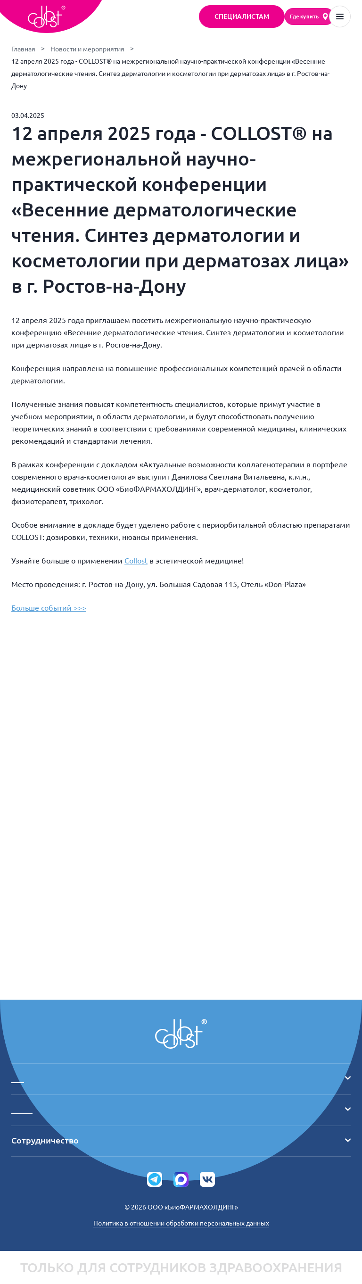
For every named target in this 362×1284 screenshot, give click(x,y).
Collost (136, 560)
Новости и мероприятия (87, 49)
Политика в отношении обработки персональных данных (181, 1223)
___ (181, 1078)
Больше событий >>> (48, 608)
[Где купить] (309, 16)
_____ (181, 1109)
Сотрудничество (181, 1140)
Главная (23, 49)
